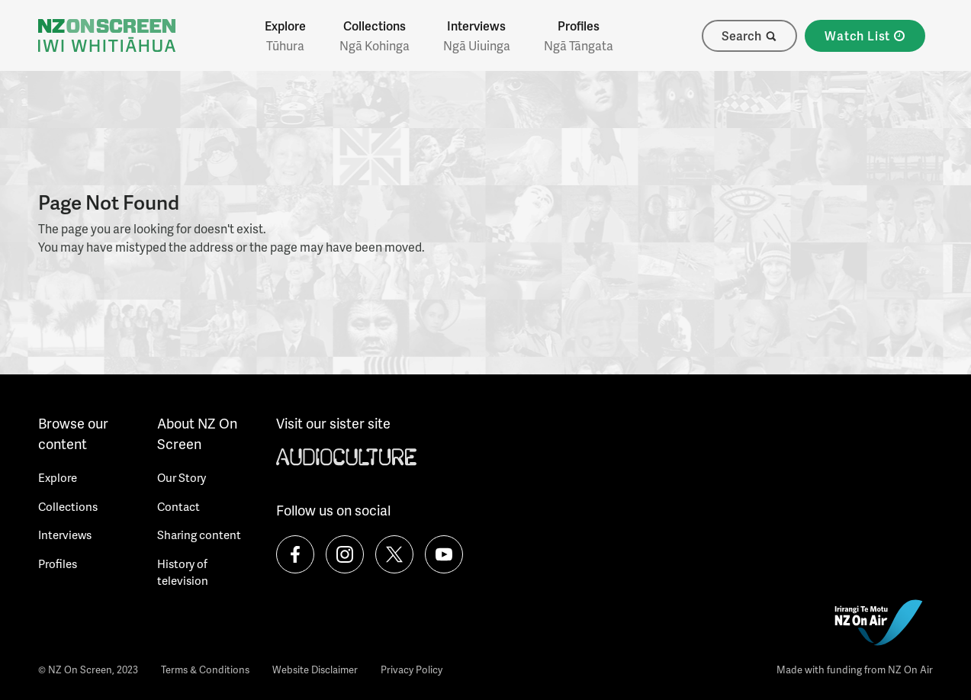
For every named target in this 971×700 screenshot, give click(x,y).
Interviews (476, 36)
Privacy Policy (411, 669)
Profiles (578, 36)
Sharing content (199, 534)
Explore (285, 36)
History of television (182, 572)
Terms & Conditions (205, 669)
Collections (374, 36)
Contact (178, 506)
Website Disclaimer (315, 669)
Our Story (181, 477)
